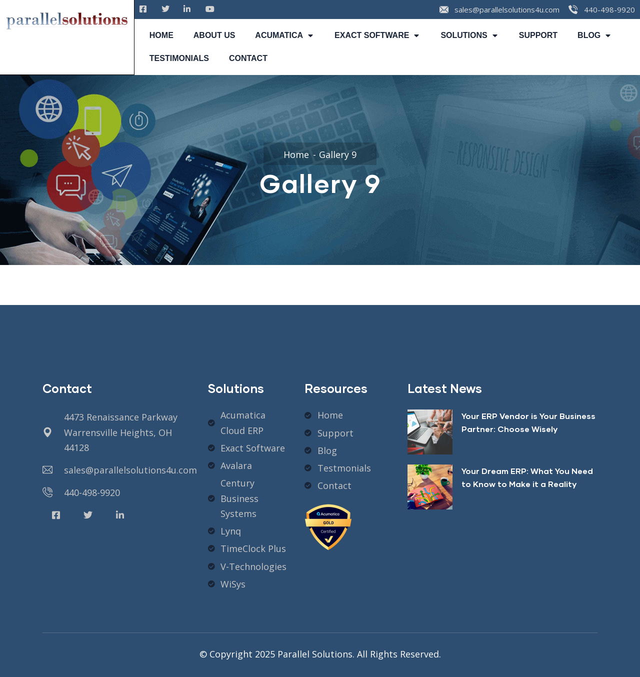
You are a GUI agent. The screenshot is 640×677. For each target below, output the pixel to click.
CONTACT (248, 58)
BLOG (595, 35)
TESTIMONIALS (179, 58)
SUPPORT (538, 35)
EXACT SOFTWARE (377, 35)
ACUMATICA (284, 35)
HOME (162, 35)
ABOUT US (215, 35)
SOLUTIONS (469, 35)
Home (296, 154)
